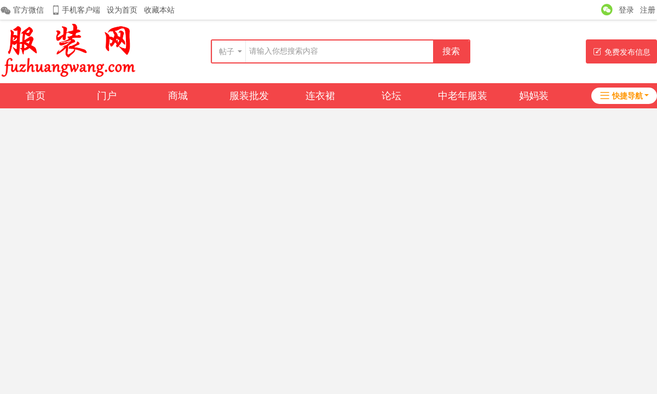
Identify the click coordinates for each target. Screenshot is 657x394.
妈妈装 (534, 95)
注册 (647, 9)
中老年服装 (462, 95)
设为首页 (122, 9)
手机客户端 (75, 10)
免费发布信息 (621, 51)
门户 (107, 95)
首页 (35, 95)
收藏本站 (159, 9)
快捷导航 (621, 96)
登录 (626, 9)
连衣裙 (320, 95)
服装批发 (249, 95)
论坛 (391, 95)
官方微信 (22, 10)
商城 (178, 95)
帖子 (226, 51)
